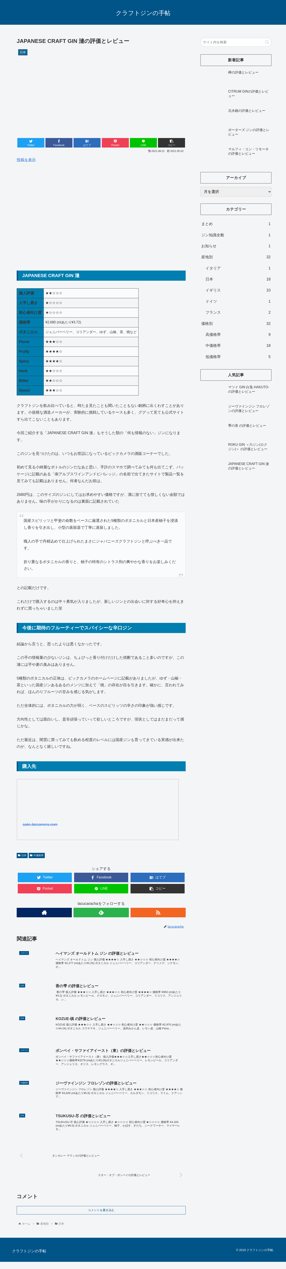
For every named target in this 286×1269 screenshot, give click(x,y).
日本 (22, 855)
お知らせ (236, 246)
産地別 (236, 257)
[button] (267, 42)
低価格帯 (238, 356)
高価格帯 (238, 334)
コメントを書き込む (101, 1217)
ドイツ (238, 301)
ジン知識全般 (236, 235)
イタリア (238, 268)
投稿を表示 (26, 160)
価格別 (236, 323)
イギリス (238, 290)
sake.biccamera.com (40, 824)
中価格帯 (37, 855)
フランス (238, 312)
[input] (235, 42)
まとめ (236, 223)
